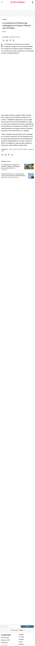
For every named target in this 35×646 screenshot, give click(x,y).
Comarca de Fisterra (22, 149)
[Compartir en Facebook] (10, 40)
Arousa (21, 642)
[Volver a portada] (17, 2)
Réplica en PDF (5, 640)
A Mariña (21, 639)
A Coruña (21, 637)
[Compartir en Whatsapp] (3, 40)
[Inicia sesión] (32, 2)
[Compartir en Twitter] (13, 40)
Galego (21, 630)
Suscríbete (4, 645)
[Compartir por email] (7, 40)
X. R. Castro (4, 169)
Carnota (15, 149)
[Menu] (2, 2)
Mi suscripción (5, 637)
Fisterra (10, 149)
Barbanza (21, 644)
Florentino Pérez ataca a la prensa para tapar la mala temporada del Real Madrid (13, 174)
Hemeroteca (4, 642)
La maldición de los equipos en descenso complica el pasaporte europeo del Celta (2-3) (10, 166)
